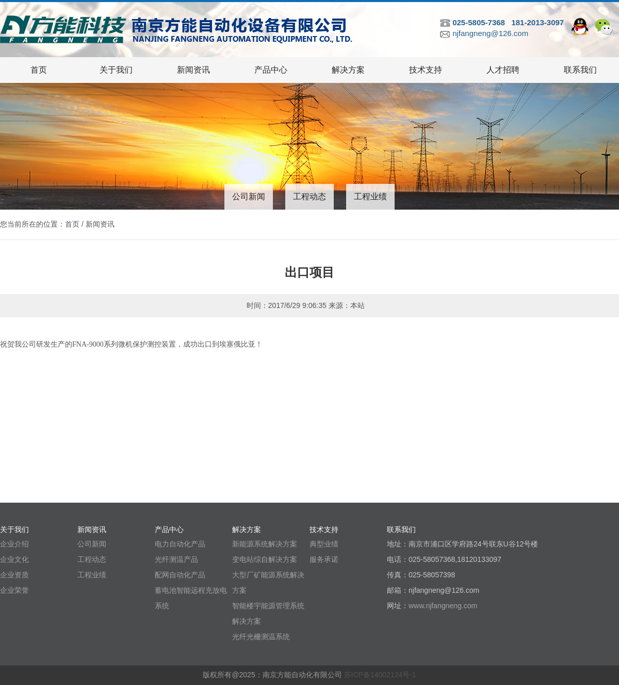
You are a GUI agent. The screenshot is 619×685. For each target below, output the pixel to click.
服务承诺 (324, 559)
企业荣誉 (14, 590)
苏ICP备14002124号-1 (380, 675)
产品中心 (270, 69)
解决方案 (348, 69)
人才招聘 (502, 69)
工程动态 (309, 196)
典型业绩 (324, 544)
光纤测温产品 (176, 559)
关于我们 (116, 69)
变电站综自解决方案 (264, 559)
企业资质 (14, 575)
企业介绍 (14, 544)
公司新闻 (248, 196)
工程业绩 (370, 196)
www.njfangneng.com (443, 606)
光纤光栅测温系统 (261, 636)
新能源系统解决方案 (264, 544)
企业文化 (14, 559)
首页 (38, 69)
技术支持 (425, 69)
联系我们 (580, 69)
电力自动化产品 (180, 544)
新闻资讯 (193, 69)
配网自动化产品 (180, 575)
